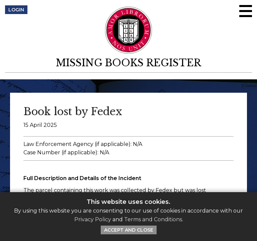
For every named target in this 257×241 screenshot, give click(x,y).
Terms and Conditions (153, 219)
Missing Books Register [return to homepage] (128, 63)
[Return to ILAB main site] (128, 30)
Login (16, 10)
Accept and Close (128, 230)
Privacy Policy (92, 219)
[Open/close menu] (245, 11)
